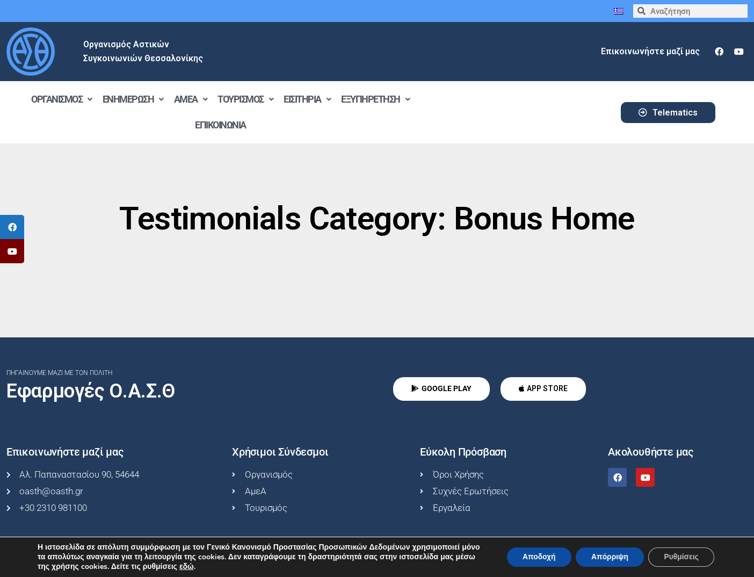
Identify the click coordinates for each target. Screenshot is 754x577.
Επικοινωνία (220, 125)
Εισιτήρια (307, 99)
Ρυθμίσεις (680, 557)
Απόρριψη (608, 557)
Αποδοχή (536, 557)
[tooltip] (12, 227)
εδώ (208, 567)
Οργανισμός (61, 99)
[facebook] (719, 51)
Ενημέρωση (133, 99)
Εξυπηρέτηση (375, 99)
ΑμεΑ (190, 99)
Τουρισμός (245, 99)
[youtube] (739, 51)
